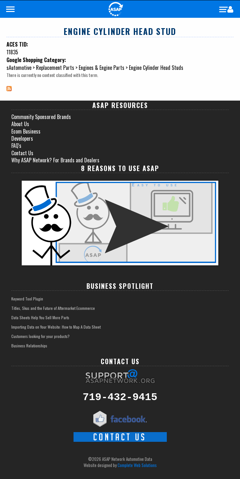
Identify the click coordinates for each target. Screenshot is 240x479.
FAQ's (16, 145)
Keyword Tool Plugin (27, 298)
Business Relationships (29, 345)
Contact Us (22, 153)
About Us (20, 123)
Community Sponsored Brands (41, 116)
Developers (22, 138)
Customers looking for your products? (40, 336)
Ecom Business (25, 131)
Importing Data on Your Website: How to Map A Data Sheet (56, 327)
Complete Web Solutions (137, 465)
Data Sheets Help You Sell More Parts (40, 317)
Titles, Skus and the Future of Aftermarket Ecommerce (53, 308)
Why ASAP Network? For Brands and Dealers (55, 160)
